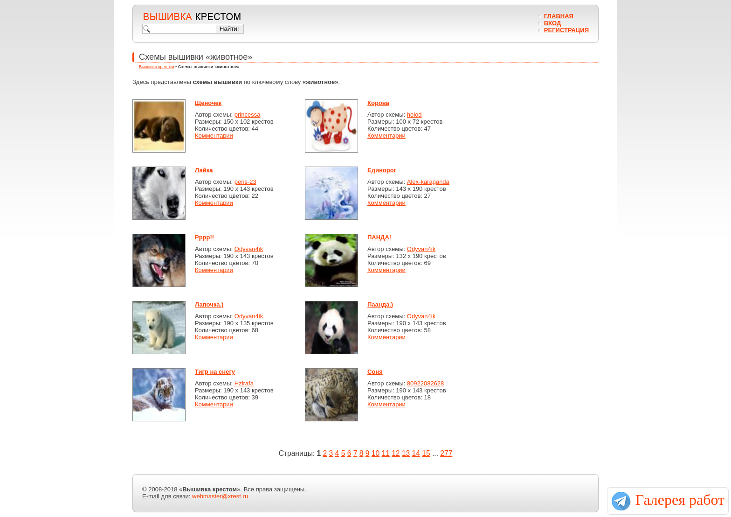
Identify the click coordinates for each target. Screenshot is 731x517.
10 (375, 453)
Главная (558, 16)
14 (416, 453)
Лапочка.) (209, 304)
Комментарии (214, 135)
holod (414, 114)
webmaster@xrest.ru (220, 496)
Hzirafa (244, 383)
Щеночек (208, 102)
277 (446, 453)
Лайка (204, 170)
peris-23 (245, 181)
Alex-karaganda (428, 181)
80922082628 (425, 383)
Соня (375, 371)
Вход (552, 23)
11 (385, 453)
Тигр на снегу (215, 371)
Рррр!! (204, 237)
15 (426, 453)
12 (396, 453)
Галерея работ (679, 499)
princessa (247, 114)
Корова (378, 102)
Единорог (381, 170)
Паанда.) (380, 304)
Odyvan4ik (248, 248)
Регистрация (566, 30)
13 (406, 453)
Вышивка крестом (156, 66)
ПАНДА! (379, 237)
